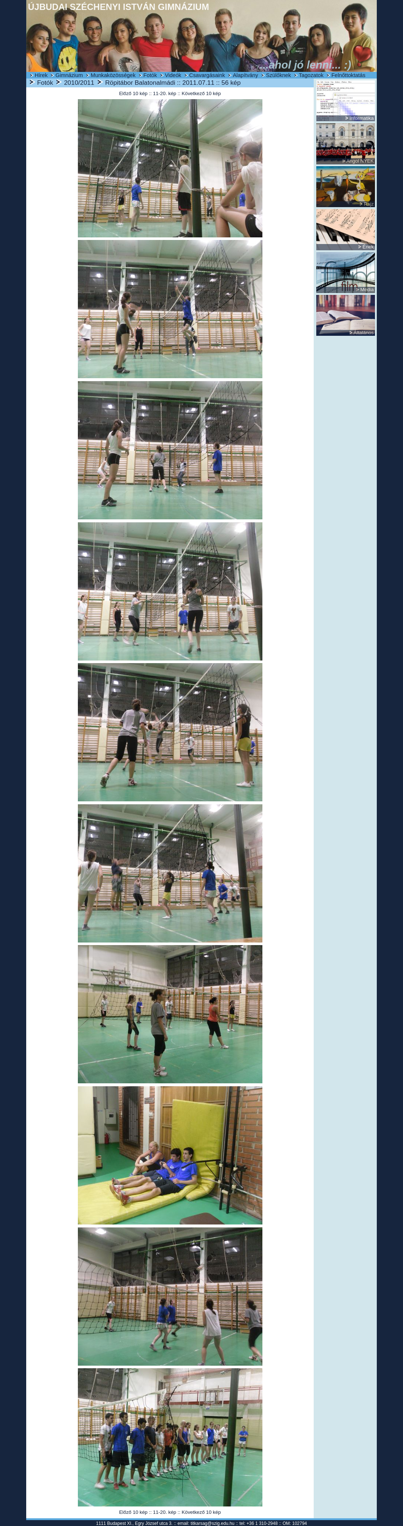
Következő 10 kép (201, 93)
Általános (364, 332)
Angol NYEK (360, 161)
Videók (173, 75)
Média (366, 289)
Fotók (150, 75)
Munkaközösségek (113, 75)
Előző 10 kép (133, 93)
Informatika (361, 118)
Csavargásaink (207, 75)
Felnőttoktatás (348, 75)
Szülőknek (278, 75)
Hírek (41, 75)
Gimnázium (69, 75)
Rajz (369, 204)
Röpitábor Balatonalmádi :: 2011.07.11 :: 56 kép (173, 82)
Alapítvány (245, 75)
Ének (367, 247)
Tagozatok (311, 75)
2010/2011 (79, 82)
